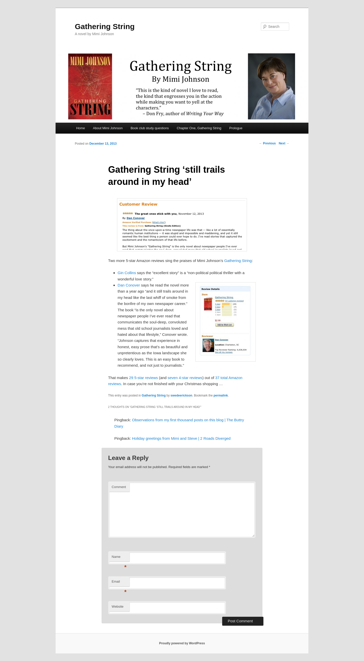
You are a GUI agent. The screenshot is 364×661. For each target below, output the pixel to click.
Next (284, 143)
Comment (119, 487)
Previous (267, 143)
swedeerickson (181, 395)
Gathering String (105, 26)
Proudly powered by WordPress (182, 643)
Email (119, 583)
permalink (221, 395)
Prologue (235, 128)
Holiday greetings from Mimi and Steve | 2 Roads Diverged (181, 438)
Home (80, 128)
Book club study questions (150, 128)
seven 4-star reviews (185, 378)
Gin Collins (127, 273)
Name (119, 558)
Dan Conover (129, 285)
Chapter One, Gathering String (199, 128)
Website (118, 606)
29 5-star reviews (143, 378)
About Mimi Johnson (108, 128)
